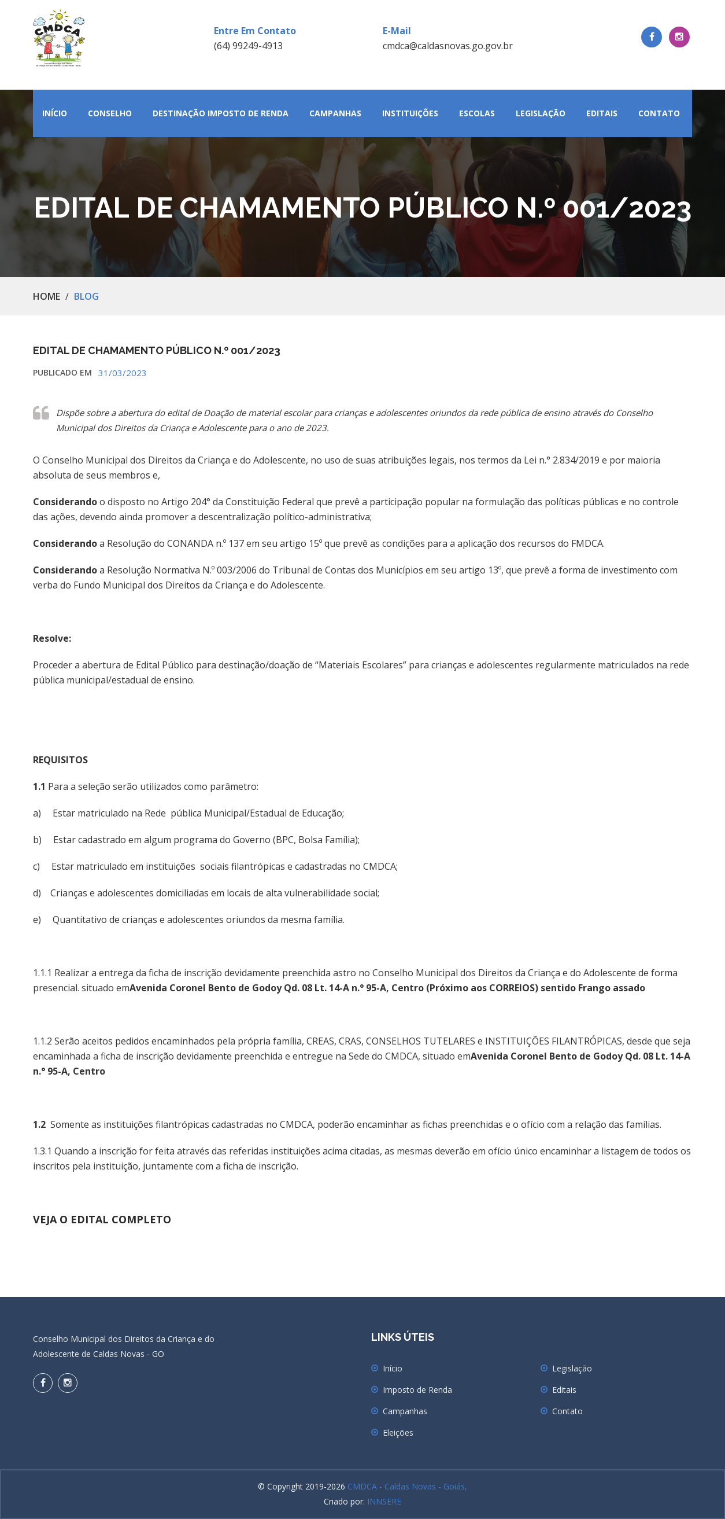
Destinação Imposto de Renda (220, 113)
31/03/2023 (122, 372)
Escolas (477, 113)
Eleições (398, 1432)
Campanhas (335, 113)
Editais (601, 113)
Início (54, 113)
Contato (659, 113)
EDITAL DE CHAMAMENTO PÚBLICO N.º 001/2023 (156, 350)
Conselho (110, 113)
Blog (86, 296)
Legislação (540, 113)
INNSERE (384, 1501)
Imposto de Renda (417, 1389)
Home (46, 296)
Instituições (410, 113)
